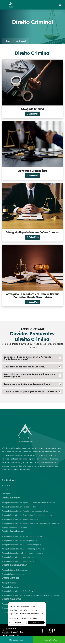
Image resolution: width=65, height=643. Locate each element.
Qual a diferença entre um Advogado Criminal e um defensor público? (29, 375)
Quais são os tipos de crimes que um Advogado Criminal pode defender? (27, 358)
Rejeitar (18, 622)
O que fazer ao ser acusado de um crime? (24, 367)
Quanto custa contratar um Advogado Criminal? (27, 384)
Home (7, 41)
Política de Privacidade (29, 618)
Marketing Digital (9, 632)
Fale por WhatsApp (49, 640)
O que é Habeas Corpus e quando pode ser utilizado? (30, 392)
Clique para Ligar (16, 640)
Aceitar (36, 622)
